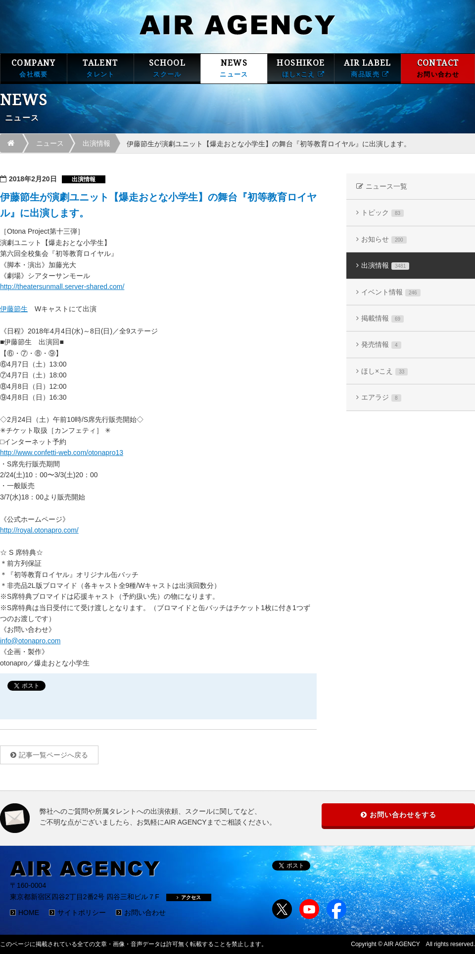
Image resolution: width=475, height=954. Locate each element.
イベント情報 (391, 292)
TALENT (100, 68)
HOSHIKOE (301, 68)
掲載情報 (382, 318)
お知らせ (384, 239)
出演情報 (96, 143)
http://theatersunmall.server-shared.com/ (62, 286)
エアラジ (381, 397)
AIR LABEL (367, 68)
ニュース (50, 143)
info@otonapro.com (30, 641)
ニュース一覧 (386, 186)
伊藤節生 (14, 309)
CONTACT (438, 68)
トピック (382, 212)
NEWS (234, 68)
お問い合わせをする (403, 815)
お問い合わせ (145, 912)
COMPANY (33, 68)
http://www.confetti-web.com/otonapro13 (61, 452)
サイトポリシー (81, 912)
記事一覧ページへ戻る (53, 755)
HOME (28, 912)
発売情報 (381, 344)
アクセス (189, 897)
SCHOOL (167, 68)
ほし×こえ (384, 371)
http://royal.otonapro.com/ (39, 530)
